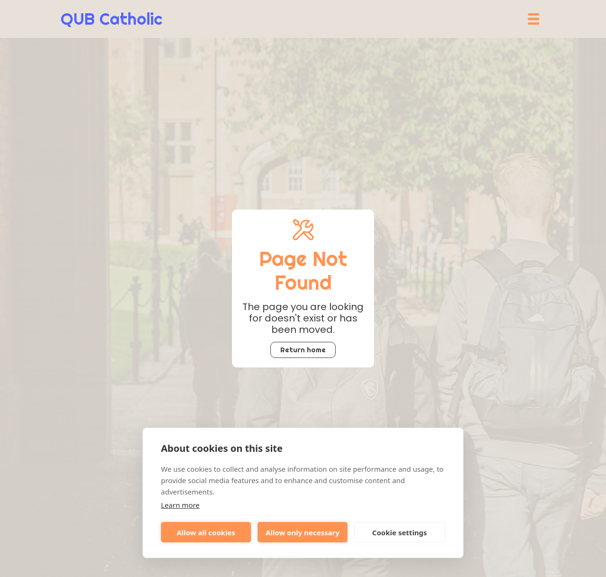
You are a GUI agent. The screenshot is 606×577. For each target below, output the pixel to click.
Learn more (180, 505)
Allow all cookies (206, 532)
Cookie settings (399, 532)
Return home (303, 349)
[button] (533, 19)
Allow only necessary (302, 532)
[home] (111, 19)
